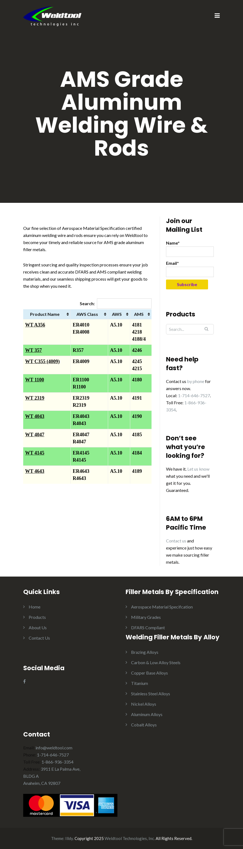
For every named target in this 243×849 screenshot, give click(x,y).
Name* (190, 248)
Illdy (69, 838)
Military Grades (146, 617)
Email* (190, 268)
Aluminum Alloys (146, 714)
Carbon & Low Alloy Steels (155, 662)
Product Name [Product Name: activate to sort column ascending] (45, 314)
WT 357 (33, 350)
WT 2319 (34, 398)
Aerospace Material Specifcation (162, 606)
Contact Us (39, 637)
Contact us (176, 540)
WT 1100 (34, 379)
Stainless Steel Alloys (150, 693)
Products (37, 617)
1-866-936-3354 (57, 761)
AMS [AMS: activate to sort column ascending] (139, 314)
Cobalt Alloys (144, 724)
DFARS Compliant (148, 627)
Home (34, 606)
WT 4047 (34, 434)
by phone (195, 381)
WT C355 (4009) (42, 361)
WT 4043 (34, 416)
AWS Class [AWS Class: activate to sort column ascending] (87, 314)
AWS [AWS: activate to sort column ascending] (117, 314)
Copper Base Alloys (149, 672)
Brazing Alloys (144, 652)
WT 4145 (34, 453)
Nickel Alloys (143, 703)
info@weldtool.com (53, 747)
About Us (38, 627)
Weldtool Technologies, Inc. (130, 838)
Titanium (139, 683)
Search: (116, 303)
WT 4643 (34, 471)
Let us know (198, 468)
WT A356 (35, 325)
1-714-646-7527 (194, 395)
